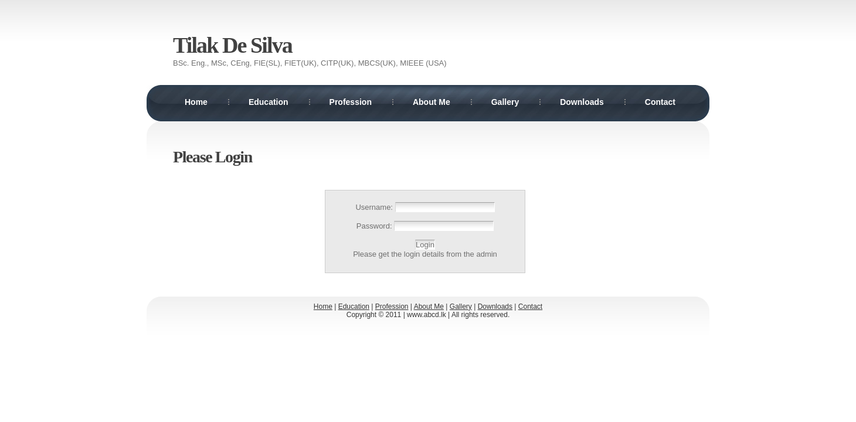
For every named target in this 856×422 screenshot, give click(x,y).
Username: (375, 207)
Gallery (505, 102)
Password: (375, 226)
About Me (431, 102)
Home (196, 102)
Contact (660, 102)
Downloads (582, 102)
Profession (351, 102)
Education (268, 102)
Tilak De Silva (232, 45)
